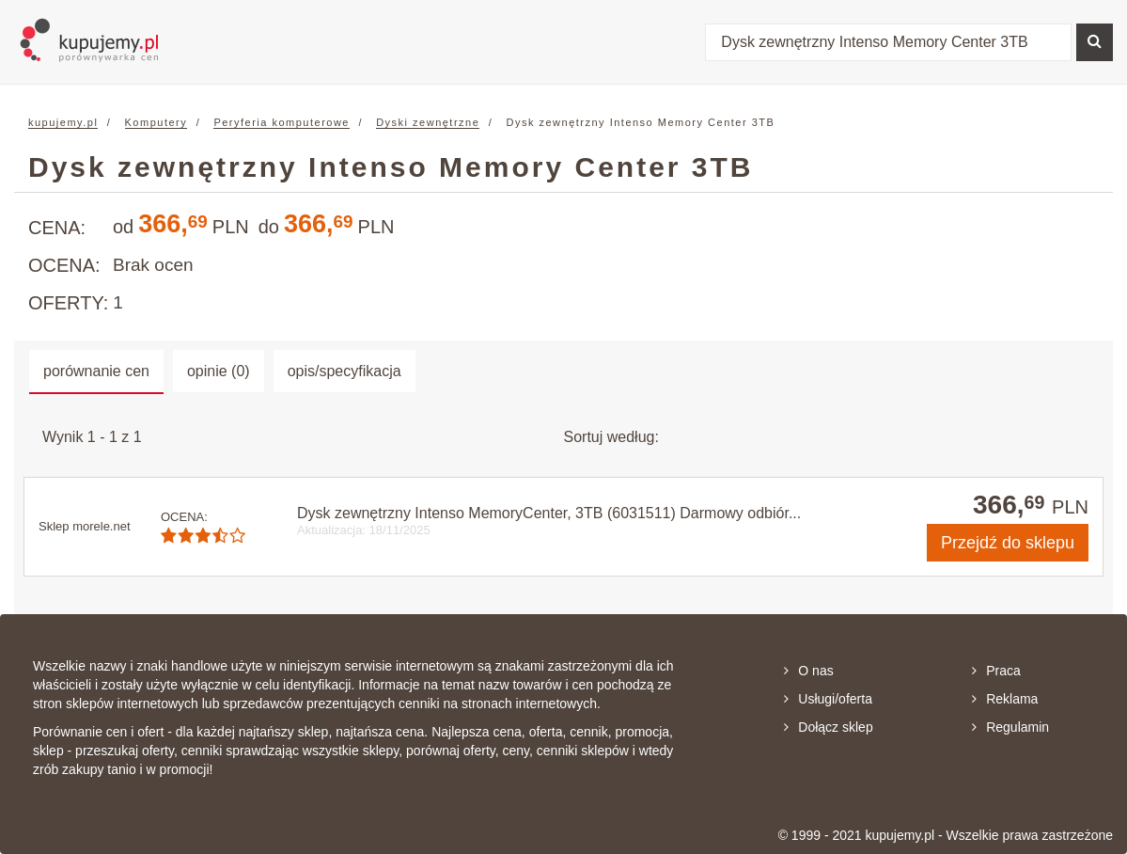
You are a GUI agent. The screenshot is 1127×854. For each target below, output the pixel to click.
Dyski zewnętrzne (427, 122)
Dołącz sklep (828, 727)
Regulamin (1010, 727)
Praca (996, 670)
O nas (808, 670)
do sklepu (1007, 542)
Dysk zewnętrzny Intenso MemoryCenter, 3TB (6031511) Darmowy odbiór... (549, 513)
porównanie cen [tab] (96, 371)
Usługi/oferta (828, 698)
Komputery (156, 122)
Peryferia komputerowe (281, 122)
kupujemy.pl (63, 122)
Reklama (1005, 698)
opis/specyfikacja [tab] (344, 371)
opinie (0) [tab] (218, 371)
